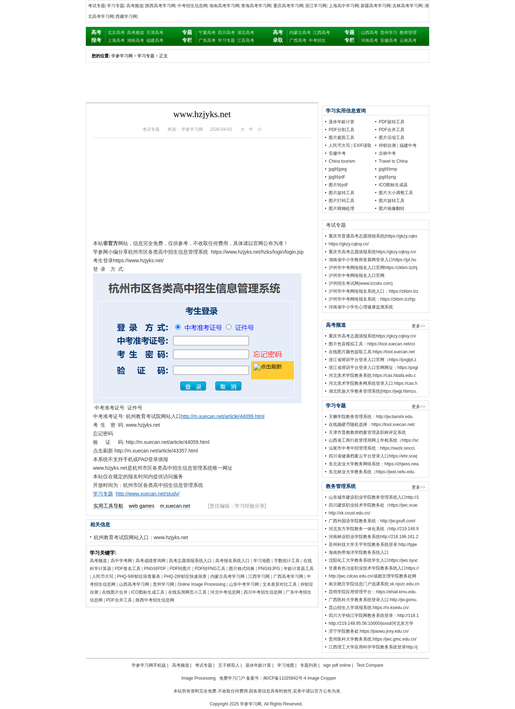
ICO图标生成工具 (148, 592)
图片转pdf (338, 184)
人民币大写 (102, 576)
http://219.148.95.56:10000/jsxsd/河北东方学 (371, 623)
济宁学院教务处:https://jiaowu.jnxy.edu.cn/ (369, 631)
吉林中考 (387, 153)
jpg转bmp (388, 169)
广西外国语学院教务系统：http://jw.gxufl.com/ (372, 520)
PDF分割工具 (341, 129)
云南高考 (408, 40)
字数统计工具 (287, 560)
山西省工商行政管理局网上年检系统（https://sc (374, 440)
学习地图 (261, 560)
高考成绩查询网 (151, 560)
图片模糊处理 (341, 208)
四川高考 (226, 32)
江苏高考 (245, 40)
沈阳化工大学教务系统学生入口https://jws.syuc (373, 560)
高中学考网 (121, 560)
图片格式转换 (242, 568)
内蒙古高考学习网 (227, 576)
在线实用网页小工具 (187, 592)
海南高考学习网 (224, 5)
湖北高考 (245, 32)
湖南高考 (135, 40)
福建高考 (154, 40)
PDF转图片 (180, 568)
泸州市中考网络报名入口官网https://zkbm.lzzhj (373, 267)
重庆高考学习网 (288, 5)
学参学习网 (122, 55)
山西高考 (369, 32)
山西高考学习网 (134, 584)
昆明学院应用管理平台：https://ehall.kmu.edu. (373, 591)
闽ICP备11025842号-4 (284, 678)
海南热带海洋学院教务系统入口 (359, 552)
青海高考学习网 (256, 5)
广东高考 (207, 40)
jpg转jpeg (338, 169)
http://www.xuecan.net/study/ (148, 494)
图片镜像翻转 (391, 208)
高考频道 (134, 5)
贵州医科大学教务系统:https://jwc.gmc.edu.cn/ (372, 639)
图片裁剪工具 (341, 137)
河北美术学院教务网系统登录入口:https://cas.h (373, 383)
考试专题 (96, 5)
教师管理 (408, 32)
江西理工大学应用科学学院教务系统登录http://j (373, 647)
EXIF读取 (363, 145)
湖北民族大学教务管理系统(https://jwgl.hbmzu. (373, 391)
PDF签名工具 (128, 568)
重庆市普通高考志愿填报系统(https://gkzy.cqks (373, 236)
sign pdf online (336, 665)
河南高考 (369, 40)
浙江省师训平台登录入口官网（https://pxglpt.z (372, 359)
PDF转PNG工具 (210, 568)
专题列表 (308, 665)
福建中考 (408, 145)
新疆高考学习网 (375, 5)
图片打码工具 (341, 200)
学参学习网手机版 (149, 665)
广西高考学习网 (288, 576)
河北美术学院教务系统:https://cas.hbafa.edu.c (372, 375)
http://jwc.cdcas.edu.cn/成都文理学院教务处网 (372, 576)
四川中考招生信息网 (263, 592)
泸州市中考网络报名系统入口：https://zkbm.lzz (373, 291)
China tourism (342, 161)
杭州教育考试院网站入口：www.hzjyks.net (141, 537)
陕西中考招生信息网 (155, 600)
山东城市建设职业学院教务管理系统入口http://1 (374, 497)
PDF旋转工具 (391, 121)
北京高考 (116, 32)
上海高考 (116, 40)
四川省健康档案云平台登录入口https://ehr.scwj (373, 456)
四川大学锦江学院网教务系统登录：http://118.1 (374, 615)
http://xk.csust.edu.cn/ (349, 513)
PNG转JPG (269, 568)
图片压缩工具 (391, 137)
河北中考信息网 (225, 592)
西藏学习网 (126, 16)
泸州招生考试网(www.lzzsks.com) (361, 283)
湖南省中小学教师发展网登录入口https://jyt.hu (372, 259)
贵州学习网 (163, 584)
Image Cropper (322, 678)
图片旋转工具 (341, 192)
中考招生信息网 (192, 5)
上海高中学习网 (344, 5)
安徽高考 (388, 40)
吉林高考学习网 (407, 5)
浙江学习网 (316, 5)
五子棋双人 (229, 665)
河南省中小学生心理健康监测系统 (361, 307)
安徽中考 (337, 153)
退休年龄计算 (341, 121)
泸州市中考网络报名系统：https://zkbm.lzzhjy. (372, 299)
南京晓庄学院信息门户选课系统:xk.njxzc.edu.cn (374, 583)
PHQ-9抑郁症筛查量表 (138, 576)
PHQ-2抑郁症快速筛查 (185, 576)
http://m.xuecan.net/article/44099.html (222, 416)
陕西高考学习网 (160, 5)
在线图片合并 (115, 592)
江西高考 (321, 32)
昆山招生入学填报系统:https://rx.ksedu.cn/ (369, 607)
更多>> (418, 326)
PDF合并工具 (119, 600)
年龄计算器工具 (299, 568)
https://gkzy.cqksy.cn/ (349, 243)
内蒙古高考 (300, 32)
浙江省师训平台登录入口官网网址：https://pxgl (373, 367)
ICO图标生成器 (393, 184)
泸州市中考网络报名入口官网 (356, 275)
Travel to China (393, 161)
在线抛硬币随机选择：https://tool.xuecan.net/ (372, 424)
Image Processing (198, 678)
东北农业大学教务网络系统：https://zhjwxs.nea (373, 463)
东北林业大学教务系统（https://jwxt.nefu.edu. (372, 471)
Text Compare (370, 665)
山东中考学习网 (244, 584)
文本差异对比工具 (280, 584)
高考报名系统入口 (232, 560)
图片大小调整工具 (396, 192)
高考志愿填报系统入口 (190, 560)
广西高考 (297, 40)
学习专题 (115, 5)
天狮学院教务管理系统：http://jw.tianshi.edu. (371, 416)
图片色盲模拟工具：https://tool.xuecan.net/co (372, 343)
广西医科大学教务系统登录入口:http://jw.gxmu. (373, 599)
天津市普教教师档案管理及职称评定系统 (367, 432)
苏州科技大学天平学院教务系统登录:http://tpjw (373, 544)
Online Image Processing (201, 584)
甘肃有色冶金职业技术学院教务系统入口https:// (374, 568)
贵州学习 (388, 32)
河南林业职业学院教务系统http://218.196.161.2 (373, 536)
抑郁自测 (387, 145)
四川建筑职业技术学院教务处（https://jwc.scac (373, 505)
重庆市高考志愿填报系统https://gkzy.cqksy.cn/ (372, 251)
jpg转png (387, 176)
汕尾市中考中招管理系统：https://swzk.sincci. (372, 448)
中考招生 (317, 40)
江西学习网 (259, 576)
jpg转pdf (337, 176)
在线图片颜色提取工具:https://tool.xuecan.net (372, 351)
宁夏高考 (207, 32)
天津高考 (154, 32)
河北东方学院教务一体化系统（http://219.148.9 (373, 528)
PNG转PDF (155, 568)
